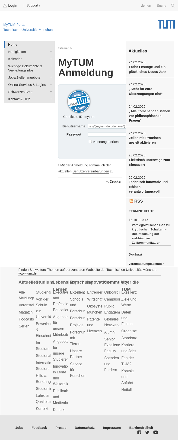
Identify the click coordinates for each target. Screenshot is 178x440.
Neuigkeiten (50, 51)
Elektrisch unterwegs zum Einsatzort (149, 162)
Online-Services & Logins (50, 84)
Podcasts (26, 319)
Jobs (19, 428)
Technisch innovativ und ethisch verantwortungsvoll (148, 186)
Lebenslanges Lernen (64, 286)
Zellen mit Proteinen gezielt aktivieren (145, 140)
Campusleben (115, 299)
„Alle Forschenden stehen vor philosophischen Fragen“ (149, 116)
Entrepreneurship (101, 292)
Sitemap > (65, 48)
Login (10, 5)
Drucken (113, 181)
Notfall (126, 390)
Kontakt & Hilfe (50, 99)
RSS (136, 201)
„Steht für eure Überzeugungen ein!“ (146, 91)
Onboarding (114, 292)
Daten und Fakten (127, 318)
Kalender (50, 58)
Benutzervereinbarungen (91, 171)
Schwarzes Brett (50, 91)
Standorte (129, 338)
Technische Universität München (166, 22)
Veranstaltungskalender (146, 263)
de (143, 5)
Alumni (109, 332)
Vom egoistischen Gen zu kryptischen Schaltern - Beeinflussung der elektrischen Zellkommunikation (151, 234)
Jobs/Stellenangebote (50, 77)
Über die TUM (130, 286)
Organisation (131, 331)
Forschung (81, 282)
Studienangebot (49, 292)
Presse (60, 428)
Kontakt (42, 409)
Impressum (112, 428)
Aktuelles (28, 282)
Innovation (98, 282)
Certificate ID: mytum (78, 104)
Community (115, 282)
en (149, 5)
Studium (45, 282)
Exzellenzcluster (83, 292)
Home (12, 44)
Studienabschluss (50, 356)
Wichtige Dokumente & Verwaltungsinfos (50, 66)
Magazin (26, 312)
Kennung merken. (106, 142)
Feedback (39, 428)
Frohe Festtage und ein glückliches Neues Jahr (147, 69)
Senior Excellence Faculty (113, 345)
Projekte (76, 325)
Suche (166, 5)
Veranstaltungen (32, 305)
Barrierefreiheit (141, 428)
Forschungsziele (83, 318)
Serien (24, 326)
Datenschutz (85, 428)
